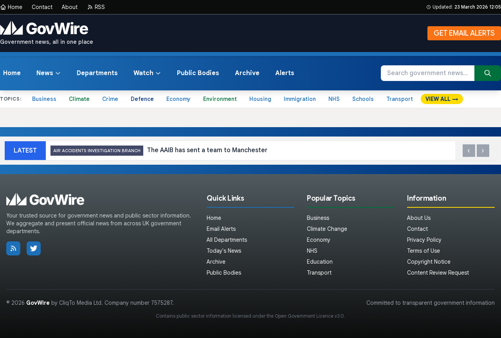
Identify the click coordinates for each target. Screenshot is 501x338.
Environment (220, 98)
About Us (419, 217)
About (69, 7)
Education (320, 261)
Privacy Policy (424, 239)
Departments (97, 73)
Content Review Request (438, 272)
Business (44, 98)
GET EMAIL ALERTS (464, 33)
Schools (363, 98)
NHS (334, 98)
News (48, 73)
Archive (247, 73)
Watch (147, 73)
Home (11, 7)
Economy (178, 98)
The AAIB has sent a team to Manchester (158, 151)
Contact (42, 7)
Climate (79, 98)
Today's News (224, 250)
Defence (142, 98)
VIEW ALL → (441, 98)
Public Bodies (198, 73)
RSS (96, 7)
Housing (260, 98)
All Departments (227, 239)
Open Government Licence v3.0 (309, 316)
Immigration (300, 98)
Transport (399, 98)
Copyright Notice (429, 261)
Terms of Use (423, 250)
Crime (110, 98)
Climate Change (327, 228)
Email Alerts (221, 228)
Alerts (284, 73)
